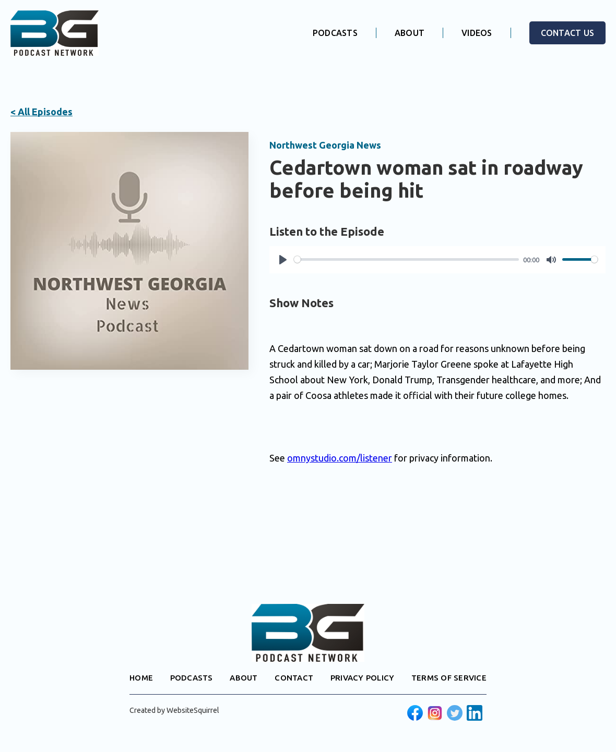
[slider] (406, 259)
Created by (174, 710)
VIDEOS (476, 33)
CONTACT (294, 677)
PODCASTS (335, 33)
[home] (54, 33)
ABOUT (409, 33)
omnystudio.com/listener (339, 458)
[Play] (283, 259)
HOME (141, 677)
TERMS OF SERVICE (449, 677)
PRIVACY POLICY (362, 677)
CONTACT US (568, 33)
